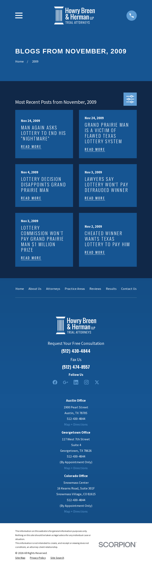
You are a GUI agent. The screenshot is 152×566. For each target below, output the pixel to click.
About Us (34, 289)
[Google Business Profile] (65, 382)
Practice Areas (75, 289)
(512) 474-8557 (76, 367)
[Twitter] (97, 382)
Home (19, 289)
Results (111, 289)
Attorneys (53, 289)
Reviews (95, 289)
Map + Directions (76, 424)
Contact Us (129, 289)
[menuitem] (20, 557)
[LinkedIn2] (76, 382)
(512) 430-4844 (75, 351)
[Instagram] (86, 382)
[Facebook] (55, 382)
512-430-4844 (76, 419)
